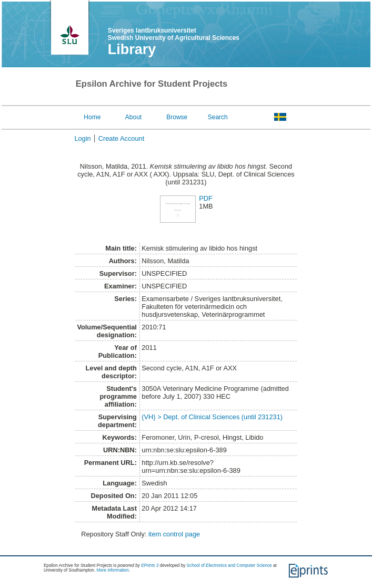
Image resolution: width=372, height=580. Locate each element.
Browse (176, 117)
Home (92, 117)
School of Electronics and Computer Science (229, 565)
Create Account (121, 138)
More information (112, 570)
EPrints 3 (149, 565)
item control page (174, 534)
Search (218, 117)
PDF (206, 198)
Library (132, 49)
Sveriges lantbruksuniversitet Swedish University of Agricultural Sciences (173, 34)
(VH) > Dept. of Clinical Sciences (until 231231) (212, 417)
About (133, 117)
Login (82, 138)
